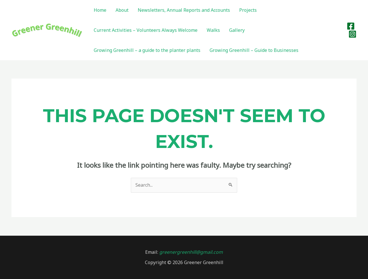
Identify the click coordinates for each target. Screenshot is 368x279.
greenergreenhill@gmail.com (190, 252)
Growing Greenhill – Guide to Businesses (254, 50)
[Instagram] (352, 34)
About (122, 10)
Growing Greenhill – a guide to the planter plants (147, 50)
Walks (213, 30)
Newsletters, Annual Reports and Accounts (184, 10)
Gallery (237, 30)
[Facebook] (351, 26)
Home (100, 10)
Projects (248, 10)
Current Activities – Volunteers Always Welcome (146, 30)
